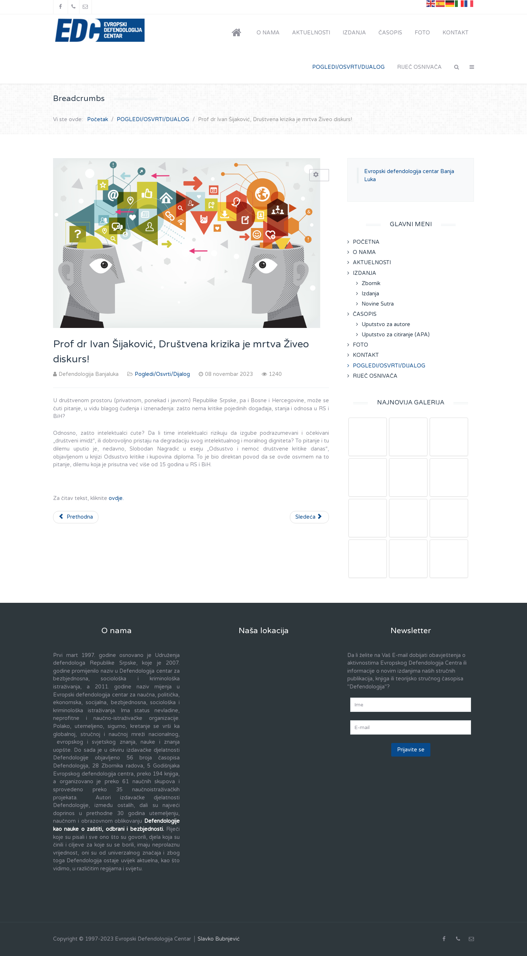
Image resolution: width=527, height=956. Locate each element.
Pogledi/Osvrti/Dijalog (162, 374)
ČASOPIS (365, 314)
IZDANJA (364, 273)
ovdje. (116, 498)
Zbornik (371, 283)
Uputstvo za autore (386, 324)
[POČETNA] (238, 32)
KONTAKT (366, 355)
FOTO (360, 345)
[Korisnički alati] (319, 175)
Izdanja (370, 294)
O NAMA (364, 252)
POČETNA (366, 242)
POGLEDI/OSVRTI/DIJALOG (389, 366)
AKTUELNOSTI (372, 262)
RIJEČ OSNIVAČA (375, 376)
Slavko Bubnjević (219, 939)
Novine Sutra (378, 304)
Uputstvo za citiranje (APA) (396, 335)
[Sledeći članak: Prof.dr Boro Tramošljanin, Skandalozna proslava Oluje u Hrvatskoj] (309, 517)
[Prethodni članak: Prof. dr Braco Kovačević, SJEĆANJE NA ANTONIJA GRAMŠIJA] (75, 517)
